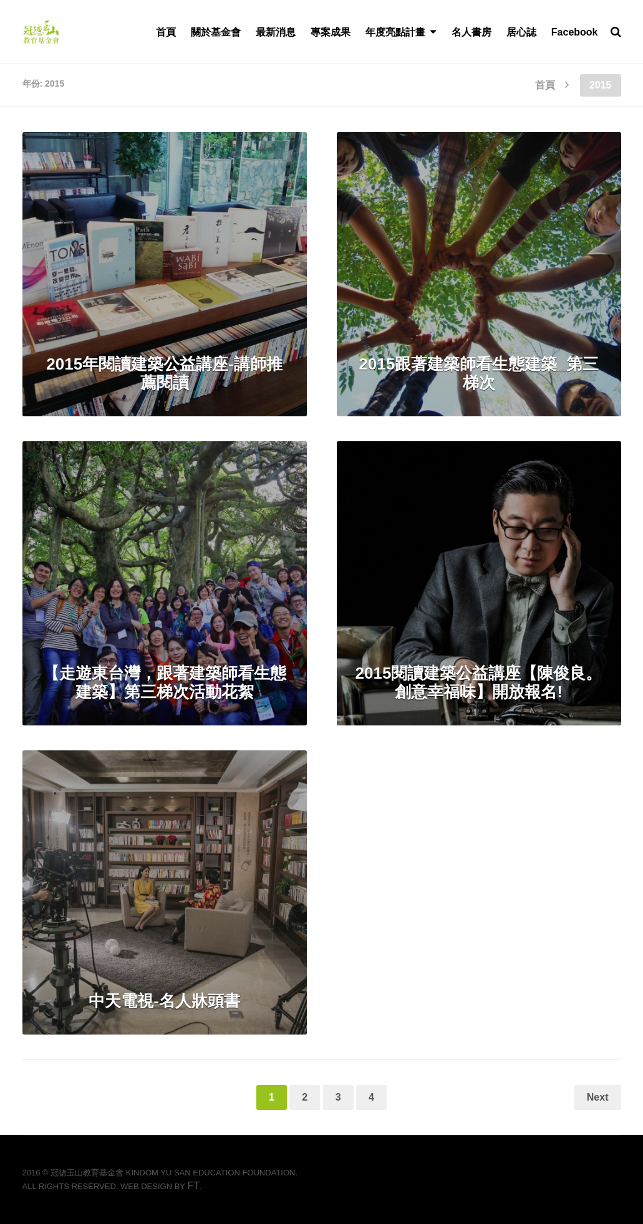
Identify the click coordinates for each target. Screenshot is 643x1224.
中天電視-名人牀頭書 (164, 1001)
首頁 (166, 32)
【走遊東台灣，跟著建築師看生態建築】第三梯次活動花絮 (164, 682)
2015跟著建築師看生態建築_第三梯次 (478, 373)
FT (193, 1185)
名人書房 (471, 32)
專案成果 (331, 32)
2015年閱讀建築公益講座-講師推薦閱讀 (164, 373)
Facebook (574, 32)
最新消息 (276, 32)
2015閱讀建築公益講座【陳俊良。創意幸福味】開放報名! (478, 682)
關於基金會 (216, 32)
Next (598, 1097)
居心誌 (521, 32)
